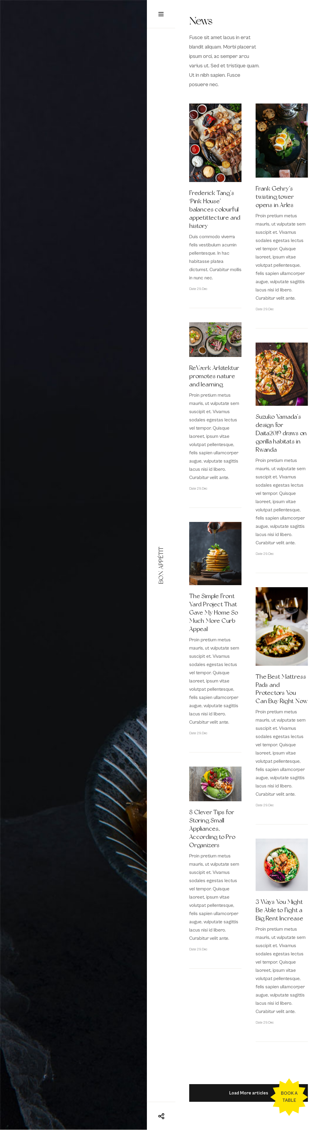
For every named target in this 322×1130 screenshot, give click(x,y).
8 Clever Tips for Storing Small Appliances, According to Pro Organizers (212, 828)
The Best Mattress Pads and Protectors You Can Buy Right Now (281, 689)
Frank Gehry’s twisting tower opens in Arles (275, 197)
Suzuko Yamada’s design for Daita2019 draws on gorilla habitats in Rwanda (281, 433)
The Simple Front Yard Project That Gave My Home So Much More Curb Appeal (213, 612)
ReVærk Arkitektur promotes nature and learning (214, 376)
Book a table (289, 1097)
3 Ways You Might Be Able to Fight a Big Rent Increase (279, 910)
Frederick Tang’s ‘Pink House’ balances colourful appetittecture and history (214, 209)
